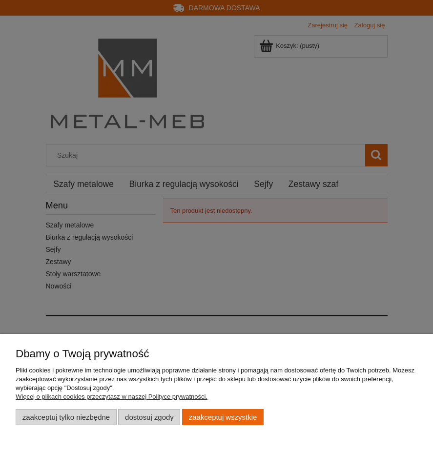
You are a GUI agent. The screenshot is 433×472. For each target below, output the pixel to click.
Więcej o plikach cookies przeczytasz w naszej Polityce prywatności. (111, 396)
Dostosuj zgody (149, 417)
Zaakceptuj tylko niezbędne (66, 417)
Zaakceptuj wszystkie (223, 417)
